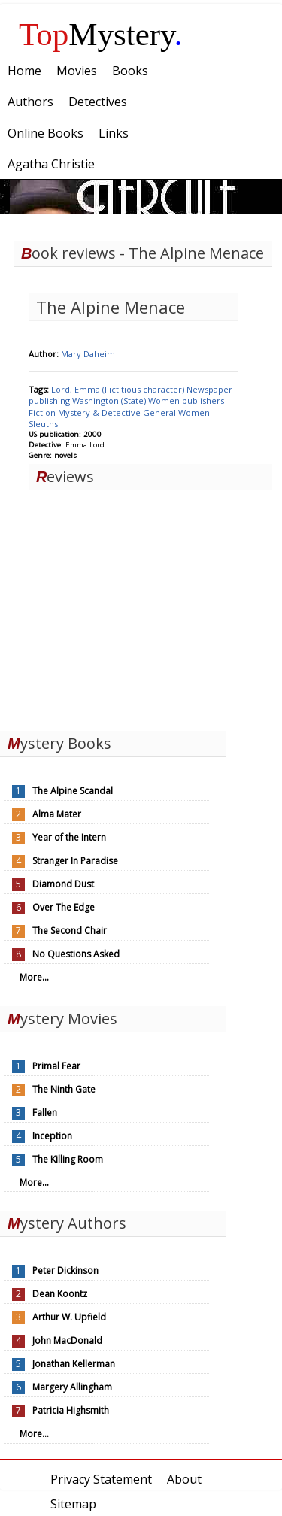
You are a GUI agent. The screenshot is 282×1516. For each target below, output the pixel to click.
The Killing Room (67, 1159)
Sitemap (73, 1504)
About (184, 1479)
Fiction (43, 412)
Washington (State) (110, 400)
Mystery (101, 34)
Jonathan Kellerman (73, 1363)
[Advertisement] (113, 629)
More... (34, 977)
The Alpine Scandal (72, 790)
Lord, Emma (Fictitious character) (118, 389)
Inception (52, 1135)
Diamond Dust (63, 884)
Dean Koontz (59, 1293)
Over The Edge (63, 907)
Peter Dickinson (65, 1270)
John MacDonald (67, 1340)
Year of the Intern (69, 837)
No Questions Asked (76, 954)
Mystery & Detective (100, 412)
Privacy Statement (101, 1479)
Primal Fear (56, 1066)
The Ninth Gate (64, 1089)
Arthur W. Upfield (69, 1317)
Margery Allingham (72, 1387)
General (160, 412)
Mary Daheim (88, 353)
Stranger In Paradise (75, 860)
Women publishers (186, 400)
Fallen (44, 1112)
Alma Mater (56, 814)
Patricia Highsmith (70, 1410)
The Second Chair (69, 930)
